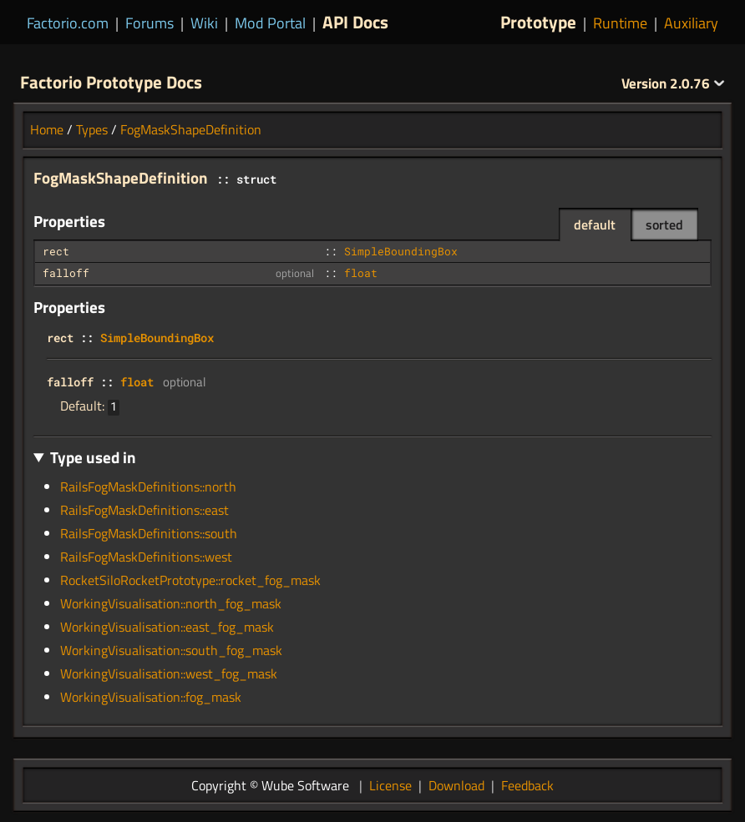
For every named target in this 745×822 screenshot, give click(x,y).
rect (56, 251)
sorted (664, 224)
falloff (66, 272)
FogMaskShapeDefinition (190, 129)
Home (46, 129)
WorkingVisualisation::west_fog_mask (168, 673)
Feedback (527, 785)
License (390, 785)
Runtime (620, 23)
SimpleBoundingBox (401, 251)
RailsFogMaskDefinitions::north (148, 487)
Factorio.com (68, 23)
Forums (149, 23)
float (361, 272)
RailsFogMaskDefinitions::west (146, 557)
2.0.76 (673, 83)
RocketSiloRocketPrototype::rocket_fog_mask (190, 580)
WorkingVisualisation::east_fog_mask (167, 627)
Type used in (93, 457)
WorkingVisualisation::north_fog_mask (170, 603)
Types (92, 129)
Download (456, 785)
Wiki (204, 23)
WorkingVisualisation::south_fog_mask (171, 650)
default (595, 224)
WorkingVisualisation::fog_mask (150, 697)
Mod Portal (270, 23)
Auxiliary (691, 23)
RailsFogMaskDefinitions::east (144, 510)
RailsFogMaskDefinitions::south (148, 533)
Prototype (538, 21)
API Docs (355, 21)
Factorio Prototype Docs (111, 81)
